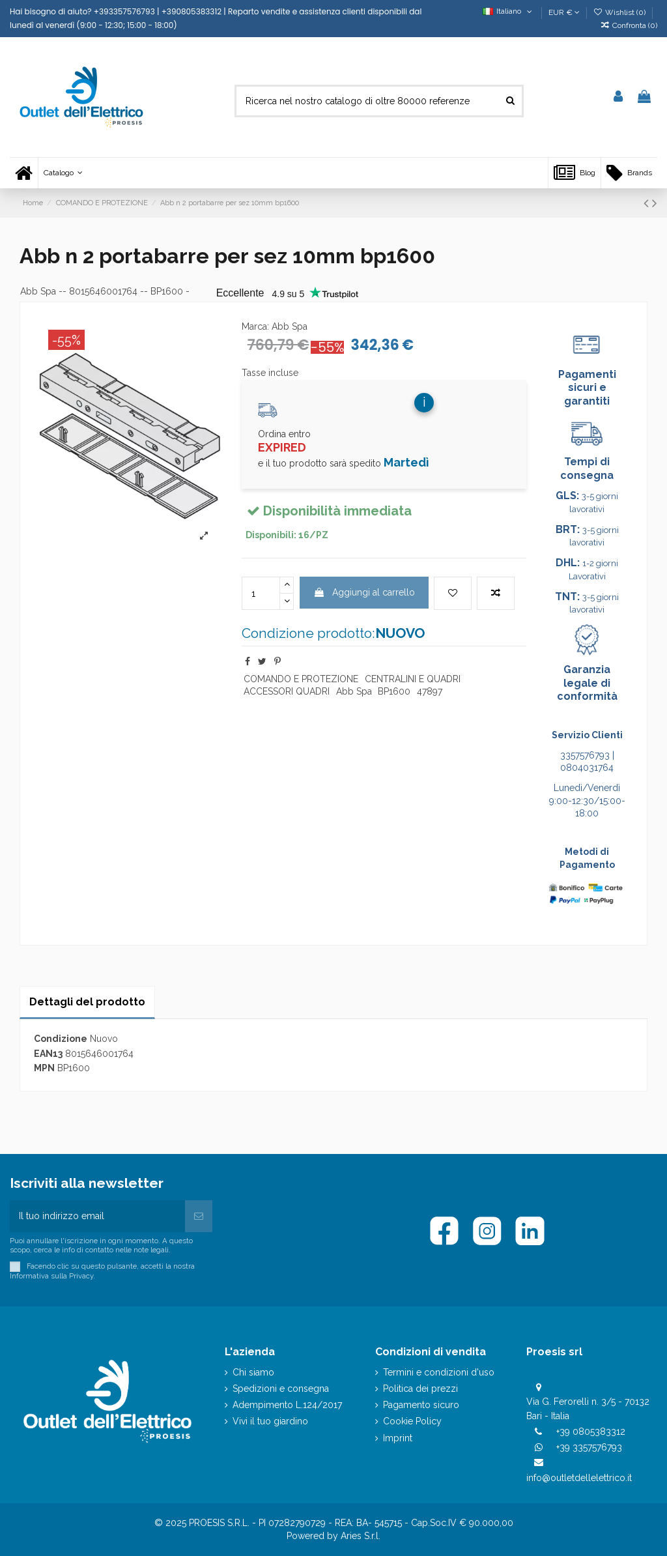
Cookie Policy (412, 1421)
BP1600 (394, 691)
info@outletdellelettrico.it (579, 1478)
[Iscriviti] (198, 1216)
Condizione (60, 1038)
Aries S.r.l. (360, 1536)
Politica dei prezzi (420, 1388)
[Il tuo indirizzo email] (97, 1216)
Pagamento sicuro (421, 1405)
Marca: (255, 326)
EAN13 (48, 1053)
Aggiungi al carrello (364, 592)
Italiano (508, 11)
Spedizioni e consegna (281, 1388)
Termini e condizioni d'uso (438, 1372)
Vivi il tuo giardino (270, 1421)
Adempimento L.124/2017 (287, 1405)
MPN (44, 1068)
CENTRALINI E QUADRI (413, 679)
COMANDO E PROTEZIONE (301, 679)
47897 (429, 691)
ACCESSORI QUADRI (287, 691)
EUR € (564, 12)
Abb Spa (38, 291)
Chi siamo (253, 1372)
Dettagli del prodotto (87, 1002)
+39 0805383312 (590, 1431)
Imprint (397, 1438)
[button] (63, 173)
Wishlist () (620, 12)
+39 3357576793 (589, 1447)
